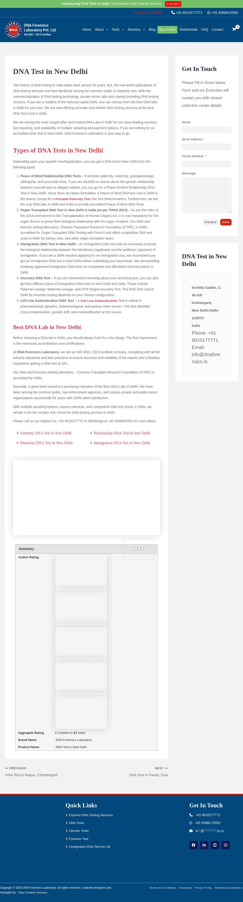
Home (86, 29)
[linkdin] (204, 845)
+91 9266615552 (222, 12)
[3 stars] (138, 548)
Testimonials (188, 29)
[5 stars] (145, 548)
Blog (152, 29)
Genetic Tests (79, 831)
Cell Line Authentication (99, 301)
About (101, 29)
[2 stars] (135, 548)
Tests (118, 29)
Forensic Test (79, 839)
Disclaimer (184, 887)
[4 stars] (142, 548)
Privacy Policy (203, 887)
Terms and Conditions (161, 887)
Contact (217, 29)
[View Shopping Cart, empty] (234, 29)
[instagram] (225, 845)
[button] (148, 12)
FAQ (204, 29)
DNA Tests (76, 823)
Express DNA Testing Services (91, 815)
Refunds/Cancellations (229, 887)
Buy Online (167, 29)
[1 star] (132, 548)
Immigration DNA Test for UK (90, 847)
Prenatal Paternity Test (73, 199)
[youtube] (215, 845)
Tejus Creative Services (33, 892)
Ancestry (136, 29)
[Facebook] (193, 845)
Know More (173, 3)
